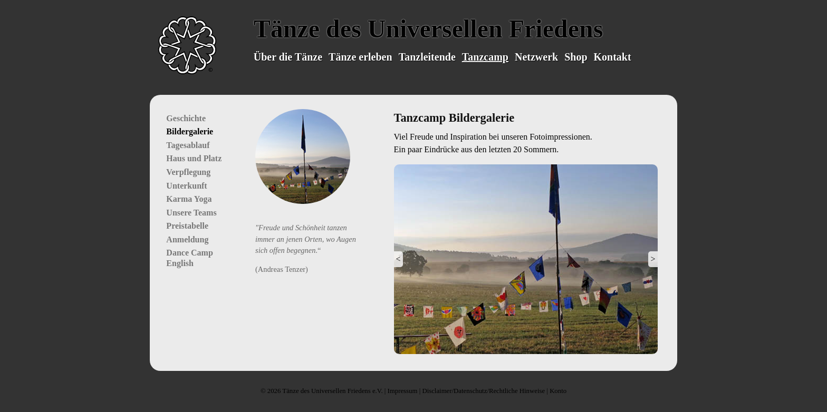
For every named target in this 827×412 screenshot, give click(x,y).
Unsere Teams (191, 212)
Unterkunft (186, 185)
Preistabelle (187, 225)
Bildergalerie (189, 131)
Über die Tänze (288, 57)
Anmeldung (187, 239)
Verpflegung (188, 172)
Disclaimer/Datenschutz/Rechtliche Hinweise (483, 391)
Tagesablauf (187, 145)
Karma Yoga (188, 198)
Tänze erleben (360, 57)
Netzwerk (536, 57)
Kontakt (612, 57)
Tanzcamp (485, 57)
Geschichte (186, 118)
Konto (558, 391)
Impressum (403, 391)
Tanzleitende (427, 57)
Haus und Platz (194, 158)
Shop (575, 57)
